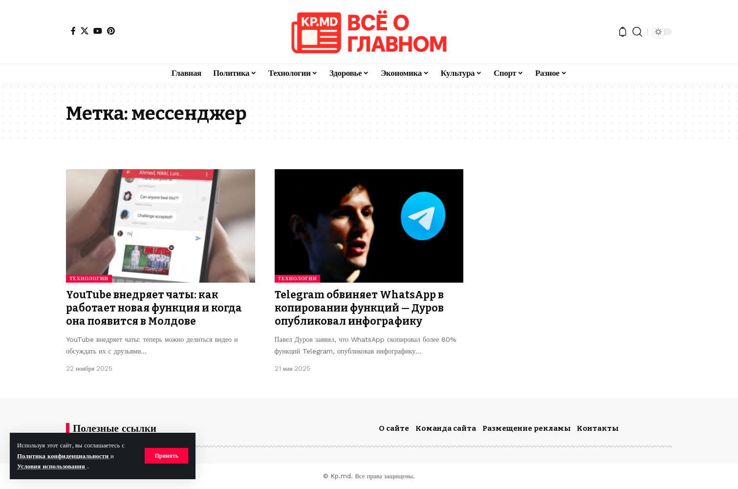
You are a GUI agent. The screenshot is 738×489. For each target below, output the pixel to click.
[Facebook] (73, 31)
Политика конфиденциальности (63, 456)
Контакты (598, 428)
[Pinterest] (111, 31)
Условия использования (52, 466)
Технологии (89, 278)
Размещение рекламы (526, 428)
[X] (84, 31)
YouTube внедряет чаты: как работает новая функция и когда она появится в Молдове (154, 308)
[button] (166, 456)
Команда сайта (445, 428)
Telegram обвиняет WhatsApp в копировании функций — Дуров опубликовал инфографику (359, 308)
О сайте (394, 428)
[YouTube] (98, 31)
